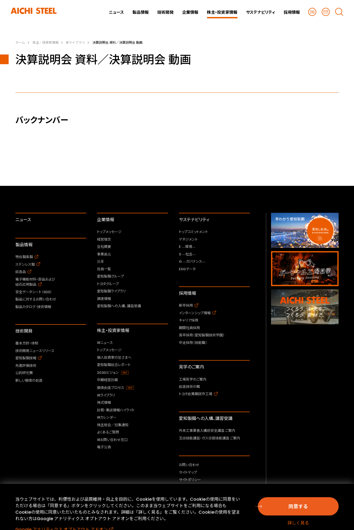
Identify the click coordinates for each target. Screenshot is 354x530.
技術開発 (24, 331)
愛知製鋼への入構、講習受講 (205, 418)
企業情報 (105, 220)
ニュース (23, 220)
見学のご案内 (191, 367)
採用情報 (187, 293)
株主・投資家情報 (113, 330)
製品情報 (24, 245)
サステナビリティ (194, 220)
